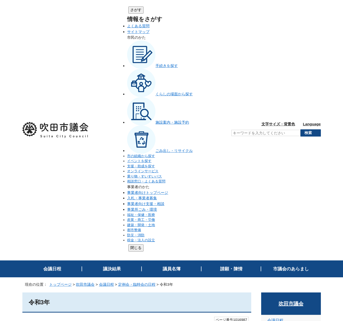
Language (312, 9)
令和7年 (277, 131)
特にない (58, 185)
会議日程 (52, 40)
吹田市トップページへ (301, 277)
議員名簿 (172, 40)
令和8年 (277, 118)
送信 (137, 200)
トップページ (60, 56)
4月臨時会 (44, 129)
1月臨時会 (44, 146)
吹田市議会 (85, 56)
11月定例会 (45, 104)
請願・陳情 (231, 40)
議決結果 (112, 40)
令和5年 (277, 159)
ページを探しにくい (145, 185)
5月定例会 (44, 120)
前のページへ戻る (302, 237)
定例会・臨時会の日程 (136, 56)
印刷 (311, 227)
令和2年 (277, 200)
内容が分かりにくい (96, 185)
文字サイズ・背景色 (278, 9)
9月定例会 (44, 112)
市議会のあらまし (291, 40)
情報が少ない (187, 185)
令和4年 (277, 172)
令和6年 (277, 145)
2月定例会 (44, 137)
